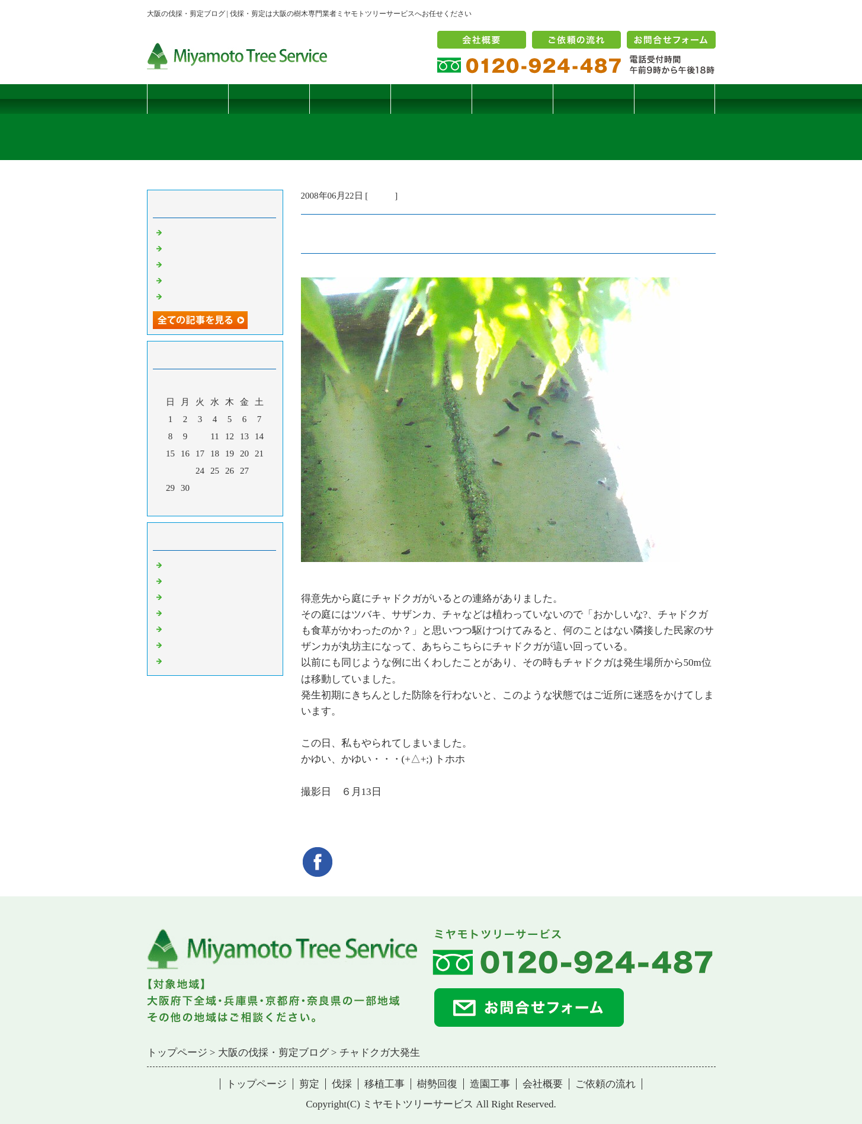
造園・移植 (187, 644)
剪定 (268, 98)
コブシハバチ (191, 248)
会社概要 (543, 1084)
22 (170, 470)
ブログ (674, 98)
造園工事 (593, 98)
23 (185, 470)
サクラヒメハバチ (200, 232)
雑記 (173, 596)
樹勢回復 (512, 98)
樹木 (173, 612)
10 (200, 436)
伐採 (349, 98)
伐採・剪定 (187, 564)
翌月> (237, 504)
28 (259, 470)
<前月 (192, 504)
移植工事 (431, 98)
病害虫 (381, 195)
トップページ (187, 98)
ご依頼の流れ (605, 1084)
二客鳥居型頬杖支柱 (205, 264)
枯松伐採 (182, 280)
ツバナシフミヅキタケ (209, 296)
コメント (182, 660)
